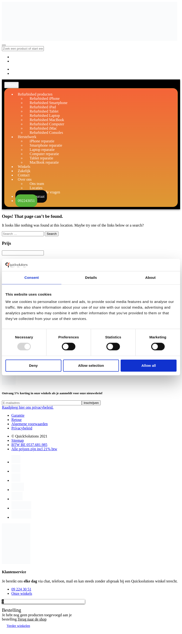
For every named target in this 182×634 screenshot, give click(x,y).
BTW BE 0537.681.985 (29, 445)
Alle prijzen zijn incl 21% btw (34, 449)
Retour (16, 420)
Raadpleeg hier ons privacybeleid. (28, 407)
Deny (33, 365)
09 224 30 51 (21, 589)
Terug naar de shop (32, 619)
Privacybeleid (21, 428)
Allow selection (91, 365)
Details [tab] (91, 277)
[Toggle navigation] (4, 45)
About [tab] (150, 277)
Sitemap (17, 440)
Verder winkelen (18, 626)
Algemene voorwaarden (29, 424)
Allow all (148, 365)
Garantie (17, 415)
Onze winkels (21, 593)
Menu (11, 85)
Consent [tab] (31, 277)
